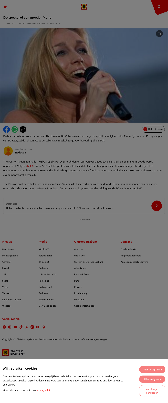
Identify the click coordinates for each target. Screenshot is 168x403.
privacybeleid (43, 389)
